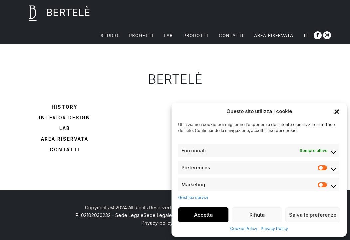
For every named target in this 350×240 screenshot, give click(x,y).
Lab (64, 128)
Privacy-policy (157, 223)
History (65, 107)
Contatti (65, 149)
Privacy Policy (274, 228)
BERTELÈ (54, 13)
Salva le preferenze (312, 215)
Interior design (64, 117)
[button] (336, 111)
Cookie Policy (243, 228)
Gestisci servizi (193, 197)
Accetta (203, 215)
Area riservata (64, 139)
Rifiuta (257, 215)
